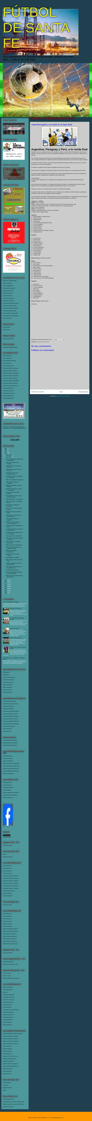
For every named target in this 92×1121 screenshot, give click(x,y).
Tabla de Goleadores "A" (9, 1061)
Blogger (62, 1117)
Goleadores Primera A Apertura (10, 875)
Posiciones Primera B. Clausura (10, 888)
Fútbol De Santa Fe (7, 803)
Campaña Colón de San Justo (10, 1056)
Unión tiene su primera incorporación (11, 551)
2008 (6, 593)
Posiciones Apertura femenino (10, 385)
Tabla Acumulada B (7, 295)
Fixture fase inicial (7, 904)
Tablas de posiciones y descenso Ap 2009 (13, 1104)
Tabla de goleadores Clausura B (11, 1036)
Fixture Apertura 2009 (8, 1106)
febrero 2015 (9, 455)
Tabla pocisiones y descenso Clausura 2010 (13, 1101)
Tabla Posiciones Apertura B (10, 936)
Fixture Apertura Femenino (9, 360)
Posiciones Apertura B (8, 1014)
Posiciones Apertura (8, 845)
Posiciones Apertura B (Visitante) (11, 711)
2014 (6, 580)
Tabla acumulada (7, 790)
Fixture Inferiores (7, 363)
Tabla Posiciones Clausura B (10, 941)
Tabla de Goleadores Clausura (10, 931)
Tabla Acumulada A (7, 687)
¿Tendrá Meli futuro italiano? (12, 557)
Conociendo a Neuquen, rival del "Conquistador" (14, 489)
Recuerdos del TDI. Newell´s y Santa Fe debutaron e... (13, 522)
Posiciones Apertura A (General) (11, 723)
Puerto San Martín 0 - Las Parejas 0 (14, 499)
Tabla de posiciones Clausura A (10, 1043)
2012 (6, 584)
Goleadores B (6, 672)
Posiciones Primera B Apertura (10, 885)
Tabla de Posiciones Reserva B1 (11, 768)
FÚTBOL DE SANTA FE (36, 28)
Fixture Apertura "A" (8, 1024)
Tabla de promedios (7, 1019)
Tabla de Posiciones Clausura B (10, 1041)
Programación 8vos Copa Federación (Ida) (12, 473)
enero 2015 (9, 457)
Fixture (4, 854)
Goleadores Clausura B (8, 994)
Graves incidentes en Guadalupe (11, 602)
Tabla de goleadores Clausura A (10, 1038)
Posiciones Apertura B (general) (10, 375)
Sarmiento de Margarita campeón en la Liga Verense (14, 573)
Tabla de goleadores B (8, 398)
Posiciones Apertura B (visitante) (11, 380)
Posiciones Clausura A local (9, 310)
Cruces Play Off (7, 1082)
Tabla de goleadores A (8, 285)
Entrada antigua (83, 392)
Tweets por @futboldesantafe (10, 347)
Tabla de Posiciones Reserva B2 (11, 771)
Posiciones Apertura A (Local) (10, 718)
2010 (6, 588)
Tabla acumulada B (7, 895)
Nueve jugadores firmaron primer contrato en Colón (14, 496)
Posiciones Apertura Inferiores (10, 383)
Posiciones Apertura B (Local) (10, 713)
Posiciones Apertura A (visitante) (11, 373)
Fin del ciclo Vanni (14, 628)
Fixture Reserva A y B (8, 365)
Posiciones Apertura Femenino (10, 703)
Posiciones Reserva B (8, 290)
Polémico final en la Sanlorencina (14, 545)
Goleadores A (6, 674)
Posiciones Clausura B (8, 298)
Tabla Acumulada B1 (8, 761)
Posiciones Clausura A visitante (10, 308)
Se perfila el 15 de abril (15, 608)
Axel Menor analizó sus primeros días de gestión (14, 563)
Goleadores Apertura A (8, 708)
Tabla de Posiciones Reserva (10, 795)
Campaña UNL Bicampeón (9, 1058)
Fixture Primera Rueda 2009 (10, 745)
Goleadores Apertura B (8, 706)
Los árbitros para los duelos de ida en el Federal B (14, 533)
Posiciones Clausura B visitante (10, 303)
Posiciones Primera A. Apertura (10, 880)
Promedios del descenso (9, 288)
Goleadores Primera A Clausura (10, 878)
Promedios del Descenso (9, 677)
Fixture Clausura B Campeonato (11, 315)
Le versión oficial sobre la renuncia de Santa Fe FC (14, 529)
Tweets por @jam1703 (8, 338)
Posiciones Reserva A (8, 293)
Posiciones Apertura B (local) (10, 378)
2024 (6, 451)
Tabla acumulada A (7, 283)
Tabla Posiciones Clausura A (10, 938)
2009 (6, 590)
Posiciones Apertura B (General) (11, 721)
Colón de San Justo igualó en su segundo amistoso (13, 547)
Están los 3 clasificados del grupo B (14, 479)
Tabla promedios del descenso (10, 943)
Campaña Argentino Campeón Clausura (12, 1033)
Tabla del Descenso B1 (8, 773)
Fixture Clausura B (7, 692)
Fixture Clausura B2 (8, 758)
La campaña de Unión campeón (10, 1009)
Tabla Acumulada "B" (8, 987)
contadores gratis (7, 837)
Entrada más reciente (37, 392)
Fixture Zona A (6, 329)
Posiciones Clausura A (8, 300)
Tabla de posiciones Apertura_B (10, 1063)
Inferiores (5, 992)
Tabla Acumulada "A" (8, 989)
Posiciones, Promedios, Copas (10, 964)
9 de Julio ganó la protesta (12, 570)
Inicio (61, 392)
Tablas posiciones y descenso (10, 742)
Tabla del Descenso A (8, 797)
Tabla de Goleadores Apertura (10, 928)
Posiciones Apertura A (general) (10, 368)
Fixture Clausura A (7, 318)
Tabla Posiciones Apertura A (10, 933)
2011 (6, 586)
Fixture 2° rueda (7, 975)
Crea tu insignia (6, 826)
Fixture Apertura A (7, 355)
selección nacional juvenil (43, 341)
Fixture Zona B (6, 327)
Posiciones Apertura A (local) (10, 370)
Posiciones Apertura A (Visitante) (11, 716)
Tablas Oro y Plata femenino (10, 280)
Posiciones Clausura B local (10, 305)
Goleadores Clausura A (8, 997)
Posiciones (5, 1085)
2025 (6, 448)
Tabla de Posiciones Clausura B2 (11, 766)
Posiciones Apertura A (8, 1017)
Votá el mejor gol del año (16, 638)
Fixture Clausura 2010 (8, 1099)
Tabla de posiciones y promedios (11, 978)
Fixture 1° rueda (7, 973)
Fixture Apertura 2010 (8, 961)
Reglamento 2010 (7, 1087)
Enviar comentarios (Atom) (63, 396)
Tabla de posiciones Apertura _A (11, 1066)
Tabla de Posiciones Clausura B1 (11, 763)
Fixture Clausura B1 (8, 756)
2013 (6, 582)
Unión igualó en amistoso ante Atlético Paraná (13, 516)
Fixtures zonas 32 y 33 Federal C (14, 536)
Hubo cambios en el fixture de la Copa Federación (13, 567)
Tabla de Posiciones (8, 856)
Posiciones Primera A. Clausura (10, 883)
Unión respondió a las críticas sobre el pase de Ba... (14, 459)
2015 (6, 453)
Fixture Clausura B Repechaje (10, 313)
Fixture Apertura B (7, 358)
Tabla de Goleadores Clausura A (11, 792)
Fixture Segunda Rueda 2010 (10, 740)
